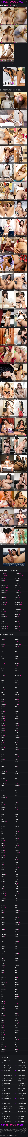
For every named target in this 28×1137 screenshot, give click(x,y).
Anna (3, 673)
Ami (2, 656)
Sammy (17, 910)
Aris (2, 685)
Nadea (17, 701)
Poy (16, 884)
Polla (16, 869)
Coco (3, 788)
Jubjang (3, 960)
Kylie (2, 1006)
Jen (2, 939)
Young (17, 631)
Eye (3, 840)
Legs (3, 631)
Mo (16, 687)
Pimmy (17, 862)
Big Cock (4, 590)
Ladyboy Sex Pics (8, 1078)
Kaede (3, 970)
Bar (2, 709)
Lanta (3, 1015)
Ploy (17, 867)
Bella (3, 728)
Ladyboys (20, 1080)
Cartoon (4, 771)
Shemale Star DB (22, 1068)
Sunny (17, 958)
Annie (3, 675)
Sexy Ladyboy (7, 1116)
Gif (2, 864)
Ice (2, 912)
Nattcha (17, 737)
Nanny (17, 725)
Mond (17, 692)
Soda (17, 931)
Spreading (18, 609)
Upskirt (17, 626)
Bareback (4, 583)
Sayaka (17, 919)
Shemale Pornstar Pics (9, 1106)
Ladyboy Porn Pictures (23, 1085)
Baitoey (3, 699)
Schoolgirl (18, 595)
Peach (17, 848)
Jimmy (3, 951)
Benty (3, 733)
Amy (3, 665)
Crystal (3, 800)
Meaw (17, 646)
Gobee (3, 881)
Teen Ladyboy (21, 1101)
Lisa (3, 1035)
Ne (16, 742)
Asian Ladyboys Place (23, 1088)
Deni (2, 816)
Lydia (3, 1039)
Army (3, 689)
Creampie (4, 602)
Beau (3, 716)
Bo (2, 742)
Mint (17, 682)
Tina (16, 989)
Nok (16, 766)
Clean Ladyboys (7, 1090)
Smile (17, 927)
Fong (3, 857)
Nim (16, 754)
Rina (16, 898)
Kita (2, 999)
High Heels (4, 626)
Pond (17, 874)
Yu (16, 1044)
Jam (2, 927)
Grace (3, 891)
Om (16, 807)
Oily (16, 802)
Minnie (17, 680)
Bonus (3, 749)
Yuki (16, 1049)
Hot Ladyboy (21, 1098)
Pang (16, 828)
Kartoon (4, 982)
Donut (3, 824)
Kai (2, 972)
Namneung (18, 711)
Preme (17, 888)
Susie (17, 960)
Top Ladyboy (7, 1070)
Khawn (3, 991)
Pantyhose (18, 583)
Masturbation (19, 575)
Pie (16, 857)
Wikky (17, 1023)
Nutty (17, 792)
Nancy (17, 718)
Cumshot (4, 607)
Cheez (3, 776)
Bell (3, 725)
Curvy (3, 609)
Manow (3, 1049)
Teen (17, 616)
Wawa (17, 1015)
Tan (16, 975)
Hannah (3, 900)
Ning (17, 756)
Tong (16, 991)
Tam (16, 972)
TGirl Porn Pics (21, 1113)
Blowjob (4, 599)
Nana (17, 716)
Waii (16, 1013)
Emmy (3, 838)
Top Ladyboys (7, 1088)
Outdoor (17, 578)
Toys (17, 621)
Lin (2, 1027)
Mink (16, 677)
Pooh (16, 879)
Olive (16, 804)
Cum (3, 604)
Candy (3, 766)
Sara (17, 917)
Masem (17, 639)
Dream (3, 826)
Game (3, 862)
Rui (16, 905)
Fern (3, 850)
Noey (16, 761)
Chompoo (4, 780)
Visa (16, 1011)
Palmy (17, 819)
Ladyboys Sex (7, 1093)
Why (16, 1018)
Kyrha (3, 1008)
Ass (3, 578)
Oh (16, 797)
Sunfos (17, 955)
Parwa (17, 838)
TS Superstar (7, 1083)
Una (16, 1003)
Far (2, 848)
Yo (16, 1037)
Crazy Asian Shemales (9, 1065)
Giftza (3, 869)
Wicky (17, 1020)
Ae (2, 637)
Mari (3, 1054)
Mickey (17, 661)
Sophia (17, 943)
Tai (16, 970)
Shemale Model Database (23, 1090)
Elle (2, 831)
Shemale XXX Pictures (23, 1078)
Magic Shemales (8, 1075)
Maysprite (18, 644)
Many (3, 1051)
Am (2, 653)
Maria (17, 637)
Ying (16, 1035)
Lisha (3, 1037)
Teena (17, 982)
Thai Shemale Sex (8, 1118)
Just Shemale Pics (22, 1121)
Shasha (17, 924)
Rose (17, 903)
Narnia (17, 728)
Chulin (3, 783)
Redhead (18, 592)
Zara (16, 1054)
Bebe (3, 718)
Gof (2, 884)
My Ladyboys (7, 1060)
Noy (16, 783)
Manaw (3, 1046)
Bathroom (4, 585)
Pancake (17, 826)
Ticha (17, 987)
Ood (16, 809)
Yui (16, 1046)
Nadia (17, 704)
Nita (16, 759)
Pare (16, 833)
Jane (3, 929)
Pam (16, 821)
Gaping (4, 621)
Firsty (3, 855)
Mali (2, 1044)
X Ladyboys (6, 1085)
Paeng (17, 814)
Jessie (3, 946)
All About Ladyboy (22, 1111)
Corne (3, 792)
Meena (17, 651)
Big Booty (4, 587)
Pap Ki (17, 831)
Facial (3, 611)
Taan (16, 967)
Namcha (17, 709)
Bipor (3, 740)
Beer (3, 723)
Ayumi (3, 694)
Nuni (16, 788)
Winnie (17, 1027)
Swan (17, 963)
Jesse (3, 943)
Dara (3, 804)
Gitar (3, 879)
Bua (2, 761)
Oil (16, 800)
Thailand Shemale (22, 1103)
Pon (16, 872)
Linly (2, 1032)
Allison (3, 649)
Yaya (16, 1032)
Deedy (3, 814)
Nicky (16, 752)
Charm (3, 773)
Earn (2, 828)
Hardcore (4, 623)
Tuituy (17, 999)
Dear (3, 809)
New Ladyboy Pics (22, 1062)
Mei (16, 653)
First (3, 852)
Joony (3, 955)
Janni (3, 931)
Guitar (3, 895)
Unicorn (17, 1006)
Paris (17, 836)
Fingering (4, 616)
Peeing (17, 585)
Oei (16, 795)
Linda (3, 1030)
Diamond (4, 821)
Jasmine (4, 934)
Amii (2, 658)
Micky (17, 663)
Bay (2, 713)
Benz (3, 735)
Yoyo (17, 1042)
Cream (3, 795)
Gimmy (3, 874)
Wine (17, 1025)
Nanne (17, 723)
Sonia (17, 941)
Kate (2, 984)
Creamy (4, 797)
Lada (3, 1011)
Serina (17, 922)
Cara (3, 768)
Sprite (17, 951)
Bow (2, 754)
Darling (3, 807)
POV (17, 590)
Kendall (3, 989)
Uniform (17, 623)
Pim (16, 860)
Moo (17, 697)
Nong (16, 768)
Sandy (17, 915)
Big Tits (4, 592)
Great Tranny (7, 1103)
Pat (16, 840)
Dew (2, 819)
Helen (3, 903)
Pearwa (17, 850)
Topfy (17, 996)
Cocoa (3, 790)
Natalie (17, 733)
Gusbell (3, 898)
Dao (3, 802)
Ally (2, 651)
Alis (2, 646)
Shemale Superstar (22, 1093)
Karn (3, 979)
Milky (16, 668)
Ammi (3, 661)
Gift (3, 867)
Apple (3, 680)
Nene (16, 747)
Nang (16, 721)
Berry (3, 737)
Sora (16, 946)
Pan (16, 824)
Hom (3, 905)
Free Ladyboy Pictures (23, 1070)
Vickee (17, 1008)
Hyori (3, 910)
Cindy (3, 785)
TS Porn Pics (21, 1060)
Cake (3, 764)
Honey (3, 907)
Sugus (17, 953)
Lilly (2, 1023)
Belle (3, 730)
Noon (17, 780)
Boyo (3, 759)
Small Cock (18, 602)
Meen (17, 649)
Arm (2, 687)
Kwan (3, 1003)
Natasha (17, 735)
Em (2, 833)
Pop (16, 881)
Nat (16, 730)
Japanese (4, 628)
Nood (16, 773)
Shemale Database (8, 1101)
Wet (16, 628)
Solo (17, 607)
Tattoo (17, 614)
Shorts (17, 597)
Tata (17, 979)
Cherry (3, 778)
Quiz (17, 893)
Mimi (17, 670)
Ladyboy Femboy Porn (9, 1108)
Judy (3, 963)
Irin (2, 915)
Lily (2, 1025)
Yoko (17, 1039)
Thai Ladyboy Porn (8, 1068)
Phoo (16, 855)
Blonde (3, 597)
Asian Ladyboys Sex (8, 1121)
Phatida (17, 852)
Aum (3, 692)
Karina (3, 977)
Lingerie (18, 573)
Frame (3, 860)
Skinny (17, 599)
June (3, 965)
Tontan (17, 994)
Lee (3, 1018)
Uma (16, 1001)
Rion (16, 900)
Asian (4, 575)
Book (3, 752)
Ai (2, 641)
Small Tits (18, 604)
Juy (2, 967)
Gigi (2, 872)
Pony (16, 876)
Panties (17, 580)
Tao (16, 977)
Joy (2, 958)
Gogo (3, 886)
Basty (3, 711)
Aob (2, 677)
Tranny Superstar (8, 1096)
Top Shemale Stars (22, 1108)
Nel (16, 744)
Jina (3, 953)
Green (3, 893)
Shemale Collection (22, 1073)
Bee (3, 721)
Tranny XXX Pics (22, 1118)
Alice (3, 644)
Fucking (4, 619)
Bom (3, 744)
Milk (16, 665)
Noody (17, 776)
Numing (17, 785)
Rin (16, 895)
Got (3, 888)
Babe (3, 580)
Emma (3, 836)
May (17, 641)
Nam (17, 706)
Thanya (17, 984)
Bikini (3, 595)
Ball (2, 701)
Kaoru (3, 975)
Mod (16, 689)
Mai (2, 1042)
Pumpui (17, 891)
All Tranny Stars (7, 1111)
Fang (3, 845)
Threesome (18, 619)
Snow (17, 929)
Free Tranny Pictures (8, 1113)
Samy (17, 912)
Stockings (18, 611)
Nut (16, 790)
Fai (2, 843)
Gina (2, 876)
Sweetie (17, 965)
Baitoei (3, 697)
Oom (16, 812)
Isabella (3, 917)
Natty (17, 740)
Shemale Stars (21, 1075)
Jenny (3, 941)
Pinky (17, 864)
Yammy (17, 1030)
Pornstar (18, 587)
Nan (16, 713)
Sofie (16, 936)
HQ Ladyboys (21, 1106)
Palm (16, 816)
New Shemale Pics (22, 1083)
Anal (3, 573)
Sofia (16, 934)
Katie (3, 987)
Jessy (3, 948)
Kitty (3, 1001)
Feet (3, 614)
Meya (17, 658)
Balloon (3, 704)
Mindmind (18, 675)
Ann (2, 670)
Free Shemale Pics (8, 1073)
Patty (17, 843)
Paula (17, 845)
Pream (17, 886)
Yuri (16, 1051)
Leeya (3, 1020)
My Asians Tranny (8, 1080)
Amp (3, 663)
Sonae (17, 939)
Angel (3, 668)
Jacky (3, 924)
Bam (3, 706)
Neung (17, 749)
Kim (2, 996)
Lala (2, 1013)
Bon (3, 747)
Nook (16, 778)
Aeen (3, 639)
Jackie (3, 922)
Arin (3, 682)
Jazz (3, 936)
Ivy (2, 919)
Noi (16, 764)
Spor (16, 948)
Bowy (3, 756)
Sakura (17, 907)
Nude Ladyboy (21, 1116)
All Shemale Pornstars (9, 1098)
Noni (16, 771)
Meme (17, 656)
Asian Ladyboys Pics (8, 1062)
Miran (17, 685)
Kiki (2, 994)
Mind (16, 673)
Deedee (3, 812)
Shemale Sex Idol (22, 1065)
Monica (17, 694)
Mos (17, 699)
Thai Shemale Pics (9, 1135)
